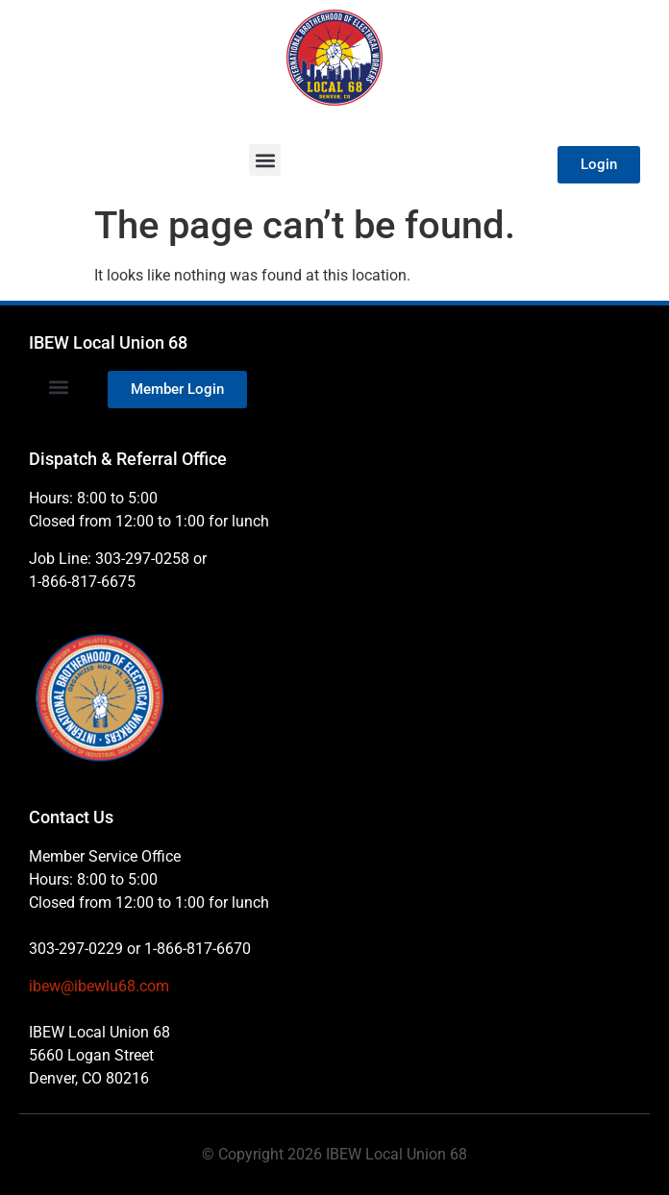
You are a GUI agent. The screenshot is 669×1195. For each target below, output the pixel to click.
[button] (265, 160)
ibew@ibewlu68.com (99, 986)
